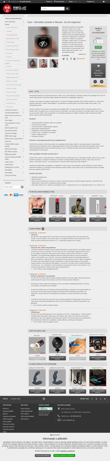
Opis (31, 92)
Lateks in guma (9, 162)
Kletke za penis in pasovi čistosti (14, 138)
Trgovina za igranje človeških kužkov (13, 158)
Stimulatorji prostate (11, 35)
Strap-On (8, 57)
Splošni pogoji (8, 420)
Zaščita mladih (43, 415)
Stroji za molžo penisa (12, 27)
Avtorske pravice (8, 430)
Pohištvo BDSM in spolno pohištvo (12, 145)
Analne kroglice (10, 42)
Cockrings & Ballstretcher (12, 112)
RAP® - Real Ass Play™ (12, 74)
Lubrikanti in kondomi (11, 110)
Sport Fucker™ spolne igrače (13, 85)
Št (62, 55)
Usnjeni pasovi (9, 164)
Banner (5, 414)
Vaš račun (24, 406)
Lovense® (9, 31)
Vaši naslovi (25, 414)
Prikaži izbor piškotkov (43, 455)
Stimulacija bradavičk (11, 130)
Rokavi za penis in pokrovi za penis (13, 116)
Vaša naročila (25, 409)
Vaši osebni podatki (27, 417)
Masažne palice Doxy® (12, 46)
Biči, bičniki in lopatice (11, 151)
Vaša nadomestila (27, 412)
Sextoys (7, 24)
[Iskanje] (67, 8)
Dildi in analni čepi (10, 21)
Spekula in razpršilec (11, 81)
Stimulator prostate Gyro (39, 178)
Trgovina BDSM (8, 412)
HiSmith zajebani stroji (11, 128)
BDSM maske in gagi (10, 136)
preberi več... (82, 54)
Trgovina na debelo (9, 417)
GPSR (37, 92)
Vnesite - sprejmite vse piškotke (64, 455)
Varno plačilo (7, 422)
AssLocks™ (9, 53)
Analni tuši (8, 141)
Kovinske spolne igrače (12, 70)
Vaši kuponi (25, 420)
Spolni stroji (9, 107)
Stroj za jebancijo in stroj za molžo (12, 124)
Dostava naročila (8, 427)
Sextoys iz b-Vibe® (11, 88)
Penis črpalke (8, 120)
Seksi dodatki (8, 172)
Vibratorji (8, 66)
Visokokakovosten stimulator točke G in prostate (46, 123)
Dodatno (57, 63)
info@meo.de (70, 421)
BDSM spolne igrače (10, 154)
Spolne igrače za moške (12, 38)
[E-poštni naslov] (11, 187)
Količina (98, 38)
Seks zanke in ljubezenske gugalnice (12, 62)
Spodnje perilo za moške (12, 167)
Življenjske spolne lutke (12, 77)
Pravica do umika (8, 425)
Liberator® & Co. (11, 103)
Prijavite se (90, 1)
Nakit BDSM (8, 170)
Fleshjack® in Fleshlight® (13, 96)
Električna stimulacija (11, 149)
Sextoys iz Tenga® (11, 92)
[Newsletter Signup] (22, 187)
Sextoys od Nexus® (11, 99)
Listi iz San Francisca (10, 175)
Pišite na (49, 1)
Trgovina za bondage (11, 133)
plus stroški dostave (98, 32)
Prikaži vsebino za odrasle (43, 42)
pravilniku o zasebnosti (67, 451)
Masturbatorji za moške (12, 49)
